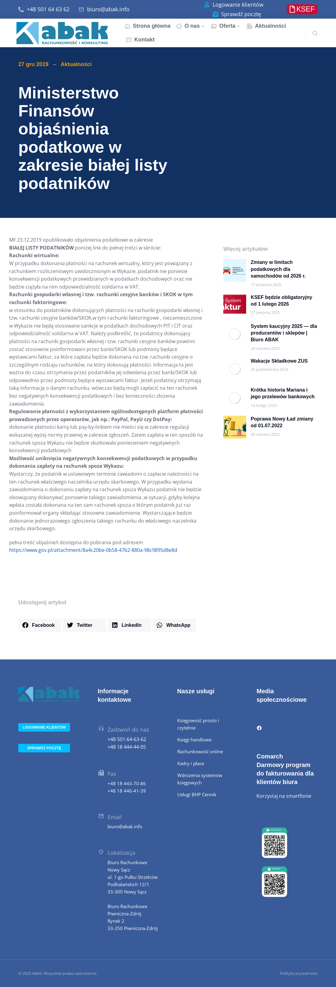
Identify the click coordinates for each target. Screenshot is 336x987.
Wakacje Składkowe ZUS (279, 361)
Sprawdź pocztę (241, 14)
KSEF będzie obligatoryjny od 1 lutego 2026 (281, 301)
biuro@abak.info (108, 9)
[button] (40, 625)
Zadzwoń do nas (128, 729)
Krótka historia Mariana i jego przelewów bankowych (283, 393)
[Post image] (234, 270)
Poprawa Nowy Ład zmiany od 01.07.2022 (282, 422)
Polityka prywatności (299, 973)
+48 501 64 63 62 (48, 9)
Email (115, 817)
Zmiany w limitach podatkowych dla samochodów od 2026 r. (278, 269)
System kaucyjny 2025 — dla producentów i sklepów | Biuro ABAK (284, 333)
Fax (112, 773)
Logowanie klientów (238, 4)
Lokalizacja (121, 852)
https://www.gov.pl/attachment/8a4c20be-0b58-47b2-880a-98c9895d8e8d (93, 550)
